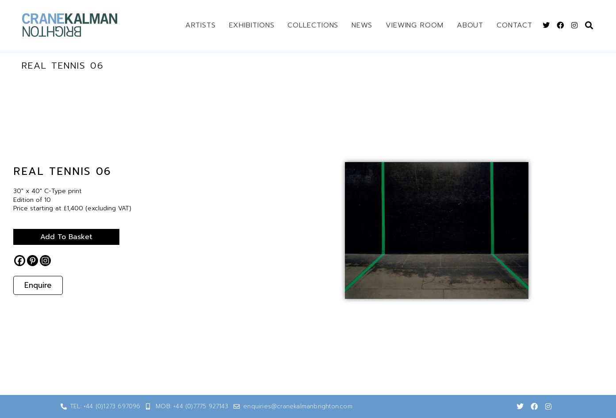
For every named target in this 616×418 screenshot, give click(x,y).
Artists (200, 25)
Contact (514, 25)
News (362, 25)
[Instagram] (45, 260)
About (470, 25)
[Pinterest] (32, 260)
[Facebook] (19, 260)
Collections (312, 25)
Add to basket (66, 237)
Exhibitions (252, 25)
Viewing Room (415, 25)
